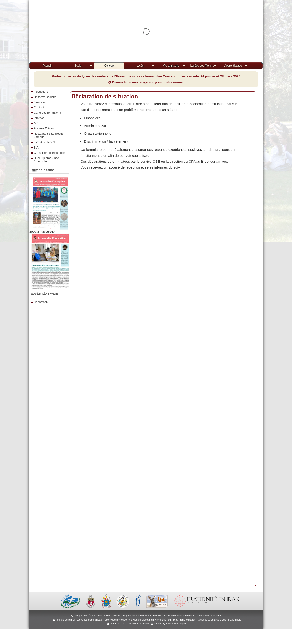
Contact (39, 107)
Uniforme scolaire (45, 97)
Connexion (41, 302)
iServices (40, 102)
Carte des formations (47, 112)
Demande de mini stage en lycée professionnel (146, 82)
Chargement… (162, 378)
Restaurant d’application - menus (49, 135)
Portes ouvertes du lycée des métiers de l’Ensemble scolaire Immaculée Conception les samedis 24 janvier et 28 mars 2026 (146, 76)
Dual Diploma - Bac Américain (46, 159)
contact (156, 623)
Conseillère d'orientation (49, 152)
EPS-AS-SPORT (44, 142)
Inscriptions (41, 91)
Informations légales (176, 623)
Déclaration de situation (104, 96)
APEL (37, 123)
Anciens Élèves (44, 128)
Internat (39, 118)
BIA (36, 147)
